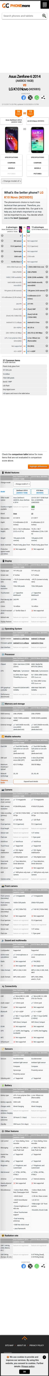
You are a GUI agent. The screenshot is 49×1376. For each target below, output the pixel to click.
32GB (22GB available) (37, 277)
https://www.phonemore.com (16, 5)
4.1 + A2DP (37, 351)
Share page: (43, 97)
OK (24, 1371)
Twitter (30, 97)
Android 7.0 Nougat (38, 639)
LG (32, 514)
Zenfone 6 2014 (22, 492)
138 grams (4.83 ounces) (37, 290)
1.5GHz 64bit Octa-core (37, 266)
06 (18, 112)
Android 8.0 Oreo (37, 322)
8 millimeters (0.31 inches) (37, 297)
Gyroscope (11, 251)
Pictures (11, 174)
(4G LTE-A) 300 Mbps (37, 332)
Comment (23, 218)
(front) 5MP (37, 309)
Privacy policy (37, 1345)
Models (11, 168)
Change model (5, 483)
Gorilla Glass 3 (11, 261)
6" (11, 235)
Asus (15, 514)
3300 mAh (11, 256)
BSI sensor (11, 240)
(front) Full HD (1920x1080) (37, 315)
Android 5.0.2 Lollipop (21, 643)
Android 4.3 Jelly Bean (21, 639)
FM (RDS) (37, 345)
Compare (11, 163)
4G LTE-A (37, 327)
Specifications (11, 157)
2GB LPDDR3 (37, 271)
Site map (9, 1345)
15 (30, 112)
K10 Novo (40, 492)
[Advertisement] (24, 46)
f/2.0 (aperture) (11, 246)
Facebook (23, 97)
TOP (25, 1339)
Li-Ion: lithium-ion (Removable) (37, 339)
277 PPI (37, 303)
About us (21, 1345)
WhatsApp (36, 97)
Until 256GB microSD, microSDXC (37, 283)
